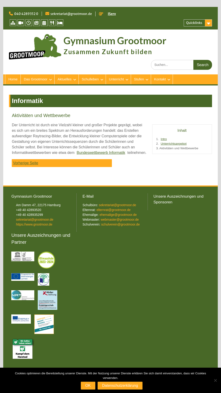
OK (88, 385)
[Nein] (215, 380)
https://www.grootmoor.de (34, 224)
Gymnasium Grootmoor (115, 40)
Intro (164, 139)
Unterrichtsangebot (173, 143)
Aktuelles (65, 79)
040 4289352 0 (26, 14)
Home (12, 79)
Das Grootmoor (35, 79)
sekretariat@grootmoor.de (71, 14)
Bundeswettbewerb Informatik (101, 153)
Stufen (139, 79)
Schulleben (90, 79)
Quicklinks (194, 23)
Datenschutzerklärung (120, 385)
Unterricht (116, 79)
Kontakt (160, 79)
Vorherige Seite (25, 163)
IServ (112, 14)
